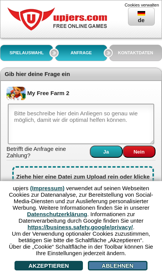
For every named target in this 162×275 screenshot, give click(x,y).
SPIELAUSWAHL (27, 52)
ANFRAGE (81, 52)
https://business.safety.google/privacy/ (80, 227)
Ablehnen (117, 265)
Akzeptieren (49, 265)
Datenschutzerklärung (57, 214)
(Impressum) (47, 188)
